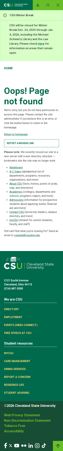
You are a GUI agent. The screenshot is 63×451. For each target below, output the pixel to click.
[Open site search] (48, 5)
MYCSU (8, 353)
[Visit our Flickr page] (23, 445)
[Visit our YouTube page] (16, 445)
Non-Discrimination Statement (27, 420)
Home (8, 68)
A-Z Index (15, 171)
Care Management (17, 361)
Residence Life (14, 384)
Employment (13, 317)
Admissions (16, 199)
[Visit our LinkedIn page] (30, 445)
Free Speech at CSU (17, 333)
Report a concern (17, 377)
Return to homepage (16, 134)
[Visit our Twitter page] (10, 445)
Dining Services (15, 369)
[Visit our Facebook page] (5, 445)
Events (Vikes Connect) (20, 325)
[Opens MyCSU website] (38, 5)
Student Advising (16, 392)
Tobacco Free (14, 426)
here (41, 43)
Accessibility (14, 431)
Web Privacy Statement (22, 415)
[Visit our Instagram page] (37, 445)
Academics (16, 191)
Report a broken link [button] (20, 143)
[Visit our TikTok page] (44, 445)
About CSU (15, 183)
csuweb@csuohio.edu (27, 235)
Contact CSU (16, 212)
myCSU (13, 220)
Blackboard (16, 167)
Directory (11, 309)
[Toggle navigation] (58, 5)
